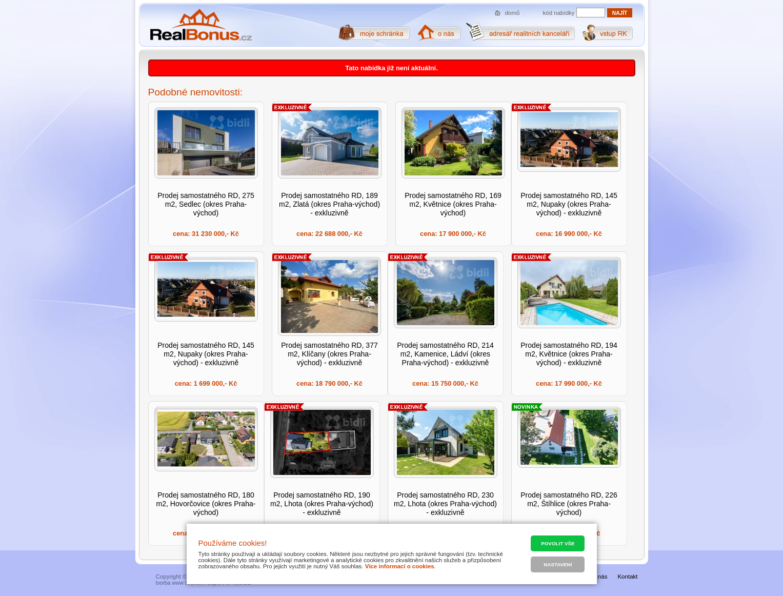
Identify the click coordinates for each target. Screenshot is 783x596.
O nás (600, 576)
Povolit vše (557, 543)
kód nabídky (559, 13)
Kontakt (627, 576)
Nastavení (558, 564)
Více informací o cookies (399, 566)
